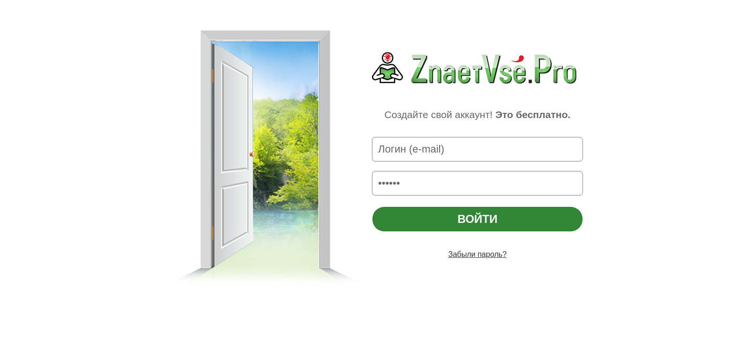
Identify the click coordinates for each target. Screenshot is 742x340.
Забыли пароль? (477, 254)
